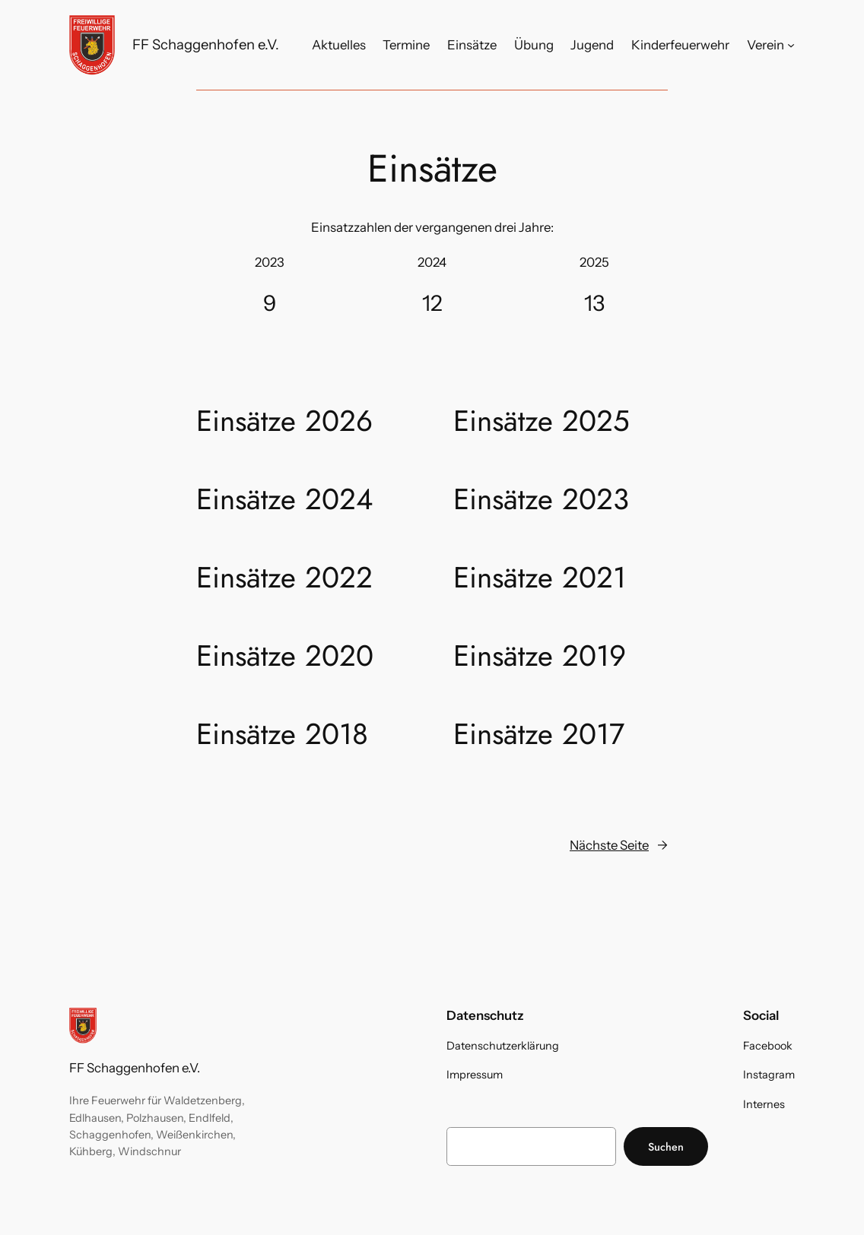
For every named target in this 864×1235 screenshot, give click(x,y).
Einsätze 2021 (539, 577)
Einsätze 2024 (284, 499)
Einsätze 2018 (282, 734)
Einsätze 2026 (284, 421)
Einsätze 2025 (541, 421)
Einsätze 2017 (538, 734)
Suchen (666, 1146)
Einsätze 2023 (541, 499)
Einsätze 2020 (284, 655)
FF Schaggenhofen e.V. (205, 44)
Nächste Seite (619, 845)
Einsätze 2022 (284, 577)
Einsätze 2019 (539, 655)
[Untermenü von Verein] (791, 45)
